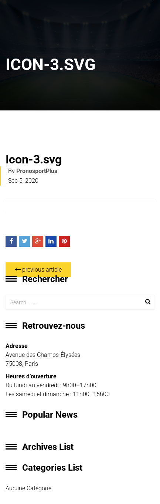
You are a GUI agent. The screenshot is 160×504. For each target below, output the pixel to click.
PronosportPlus (36, 171)
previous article (38, 269)
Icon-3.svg (34, 159)
